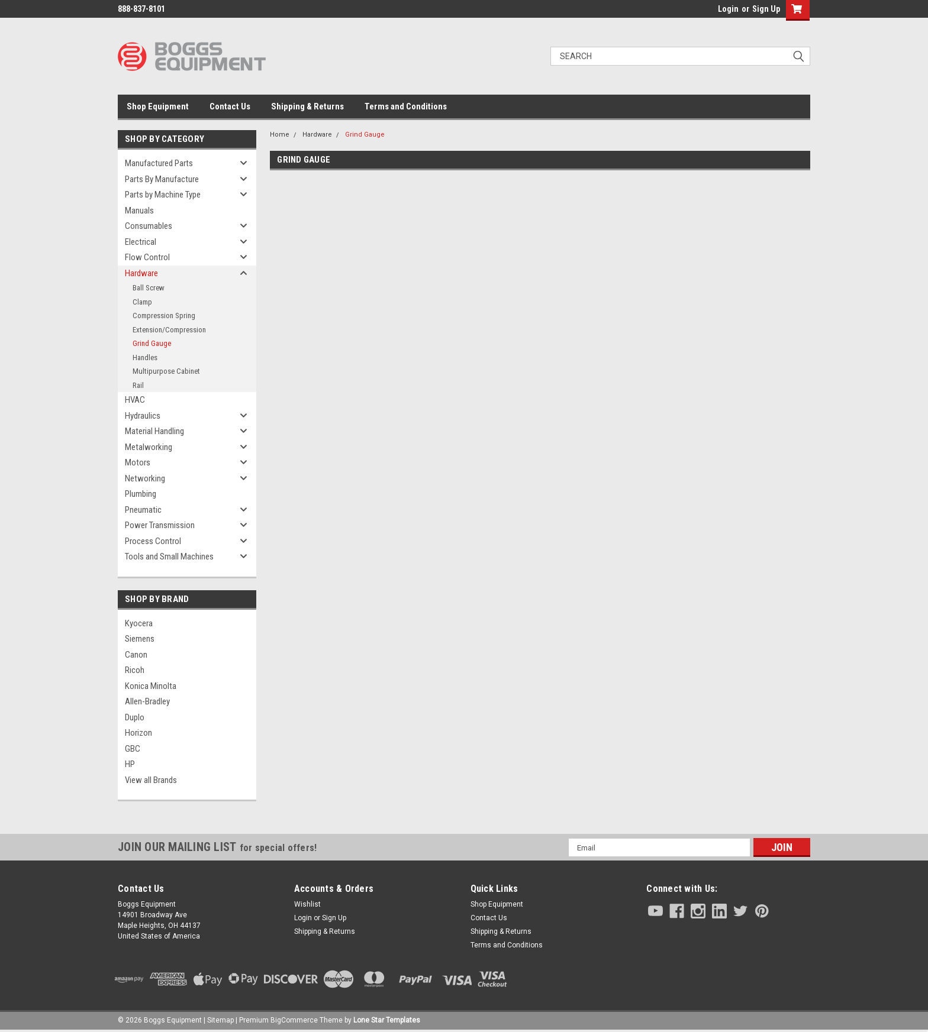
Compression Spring (164, 315)
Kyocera (139, 623)
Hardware (141, 273)
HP (130, 764)
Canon (136, 654)
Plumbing (140, 493)
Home (279, 134)
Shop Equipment (158, 106)
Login (728, 9)
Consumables (148, 226)
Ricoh (134, 670)
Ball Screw (149, 287)
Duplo (134, 717)
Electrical (140, 242)
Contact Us (230, 106)
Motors (137, 462)
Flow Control (147, 257)
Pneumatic (143, 509)
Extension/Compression (169, 329)
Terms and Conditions (406, 106)
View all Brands (151, 780)
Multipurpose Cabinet (166, 371)
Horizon (138, 732)
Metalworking (148, 447)
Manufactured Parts (159, 163)
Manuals (139, 210)
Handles (145, 357)
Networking (145, 478)
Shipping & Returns (307, 106)
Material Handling (154, 431)
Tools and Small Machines (169, 556)
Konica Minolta (150, 686)
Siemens (139, 638)
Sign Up (766, 9)
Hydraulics (142, 415)
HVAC (135, 399)
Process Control (153, 541)
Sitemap (220, 1020)
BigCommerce (294, 1020)
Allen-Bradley (147, 701)
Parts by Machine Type (163, 194)
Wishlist (307, 904)
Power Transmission (160, 525)
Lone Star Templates (386, 1020)
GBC (132, 748)
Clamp (142, 301)
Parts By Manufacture (162, 179)
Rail (138, 385)
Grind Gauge (152, 343)
